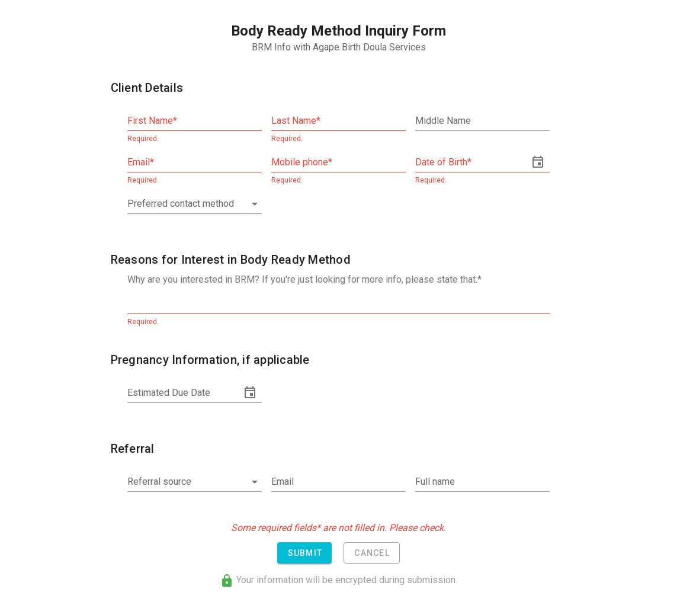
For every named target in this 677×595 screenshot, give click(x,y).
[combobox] (194, 203)
